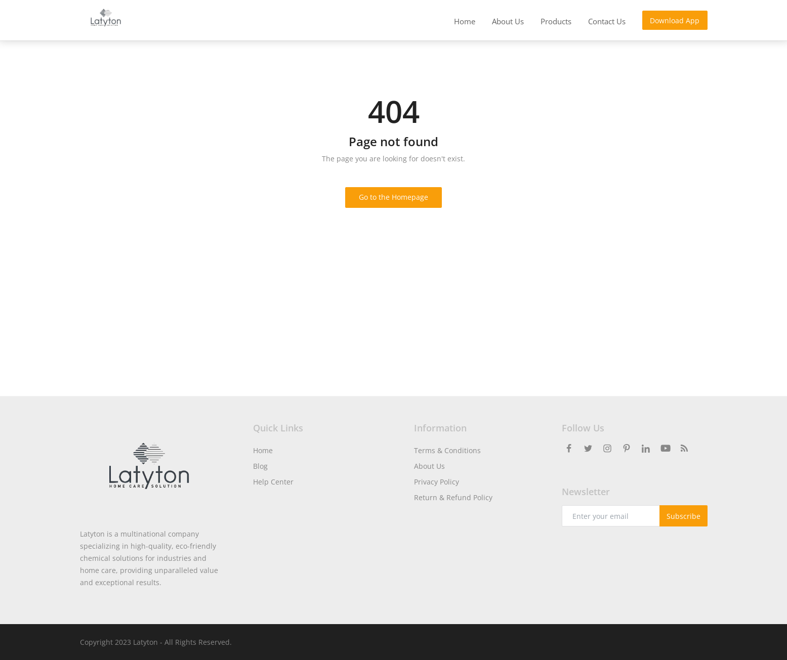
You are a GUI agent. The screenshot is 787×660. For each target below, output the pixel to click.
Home (263, 450)
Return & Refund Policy (453, 497)
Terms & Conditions (447, 450)
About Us (429, 466)
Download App (674, 20)
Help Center (273, 482)
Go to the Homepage (393, 197)
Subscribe (683, 516)
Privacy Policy (436, 482)
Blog (260, 466)
